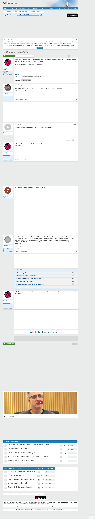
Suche (29, 8)
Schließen (39, 47)
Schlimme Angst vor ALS (17, 475)
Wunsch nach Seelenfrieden (18, 449)
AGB (48, 509)
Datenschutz (33, 509)
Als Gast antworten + (9, 56)
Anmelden (74, 8)
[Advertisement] (46, 319)
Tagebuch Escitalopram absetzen (20, 487)
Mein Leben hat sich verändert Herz (21, 460)
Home (5, 8)
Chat (42, 8)
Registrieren (66, 8)
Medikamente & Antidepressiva (36, 494)
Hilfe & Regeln (49, 8)
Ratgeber (35, 8)
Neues (11, 8)
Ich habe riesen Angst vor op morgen (21, 453)
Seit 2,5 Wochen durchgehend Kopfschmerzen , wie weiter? (29, 456)
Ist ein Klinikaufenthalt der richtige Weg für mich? (25, 479)
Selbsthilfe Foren (20, 8)
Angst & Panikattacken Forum (20, 494)
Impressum (27, 509)
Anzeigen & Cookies (41, 509)
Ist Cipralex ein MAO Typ (16, 52)
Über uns (22, 509)
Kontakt (18, 509)
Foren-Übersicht (7, 494)
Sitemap (62, 509)
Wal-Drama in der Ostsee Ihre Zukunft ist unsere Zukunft (28, 445)
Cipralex (17, 74)
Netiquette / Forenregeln (55, 509)
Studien (58, 8)
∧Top (91, 517)
